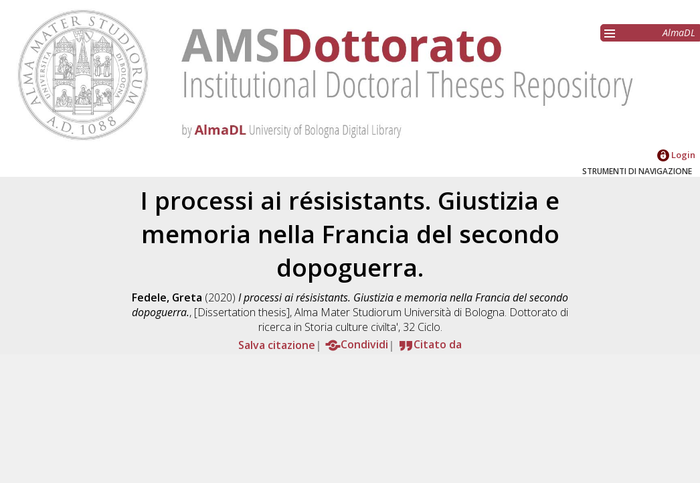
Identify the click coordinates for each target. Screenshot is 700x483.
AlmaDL (679, 32)
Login (676, 155)
